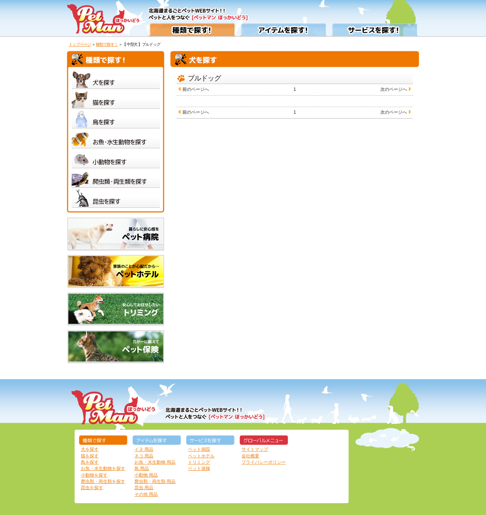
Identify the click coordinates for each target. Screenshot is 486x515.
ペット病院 (199, 449)
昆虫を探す (92, 487)
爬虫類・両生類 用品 (154, 481)
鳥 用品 (141, 468)
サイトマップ (255, 449)
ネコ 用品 (143, 456)
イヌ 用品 (143, 449)
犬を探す (90, 449)
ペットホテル (201, 456)
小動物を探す (94, 475)
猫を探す (90, 456)
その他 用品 (146, 494)
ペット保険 (199, 468)
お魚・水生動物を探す (103, 468)
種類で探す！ (107, 44)
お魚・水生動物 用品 (154, 462)
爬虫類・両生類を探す (103, 481)
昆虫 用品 (143, 487)
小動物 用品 (146, 475)
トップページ (80, 44)
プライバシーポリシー (264, 462)
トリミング (199, 462)
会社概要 (250, 456)
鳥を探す (90, 462)
